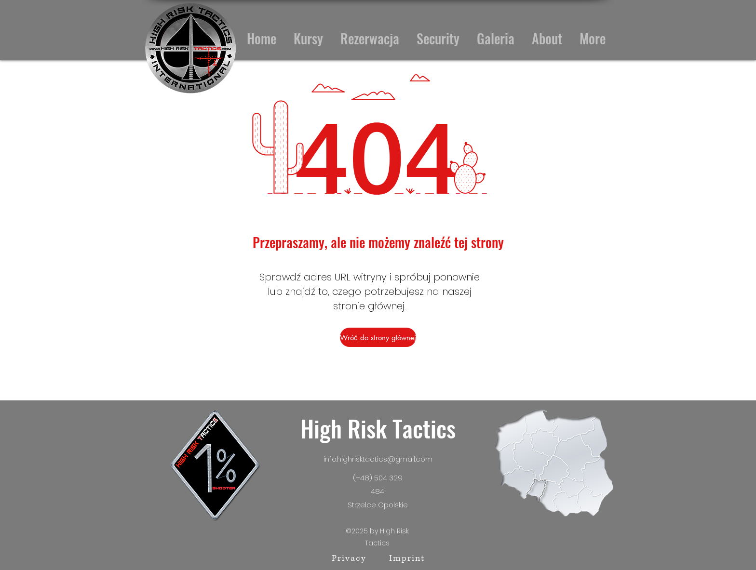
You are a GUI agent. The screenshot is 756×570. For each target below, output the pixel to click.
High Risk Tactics (378, 428)
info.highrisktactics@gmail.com (378, 459)
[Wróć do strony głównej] (378, 337)
